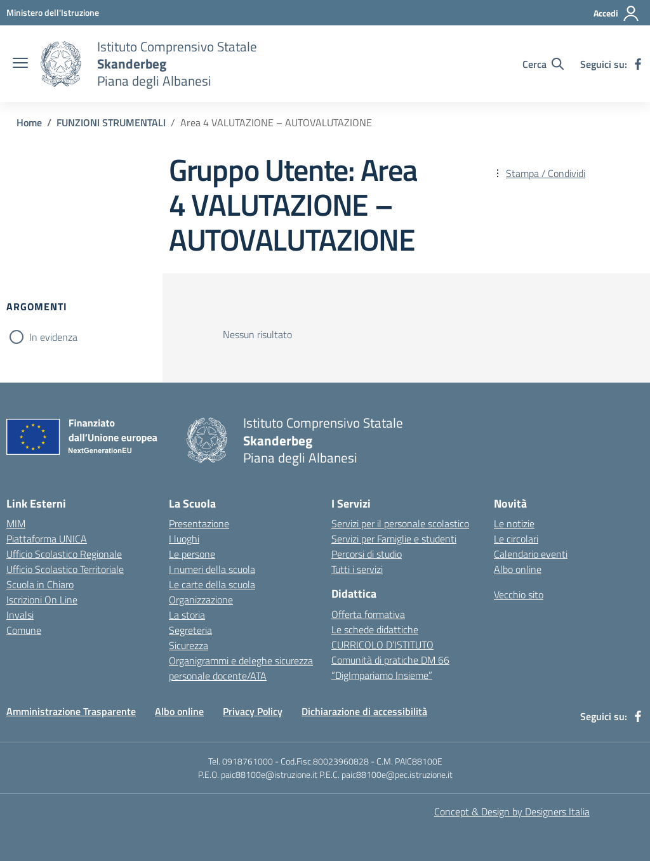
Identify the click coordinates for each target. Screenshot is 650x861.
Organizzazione (201, 599)
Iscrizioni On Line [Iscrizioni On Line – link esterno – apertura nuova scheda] (41, 599)
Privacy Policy (252, 711)
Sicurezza (188, 645)
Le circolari (516, 538)
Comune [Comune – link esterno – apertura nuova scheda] (23, 630)
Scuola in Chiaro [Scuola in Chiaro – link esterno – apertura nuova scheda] (40, 584)
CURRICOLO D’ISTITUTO (382, 644)
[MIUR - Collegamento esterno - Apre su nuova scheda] (52, 12)
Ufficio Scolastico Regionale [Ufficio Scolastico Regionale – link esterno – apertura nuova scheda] (64, 554)
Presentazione (199, 523)
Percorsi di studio (366, 554)
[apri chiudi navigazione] (20, 64)
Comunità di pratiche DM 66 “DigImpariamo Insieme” (390, 667)
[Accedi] (617, 13)
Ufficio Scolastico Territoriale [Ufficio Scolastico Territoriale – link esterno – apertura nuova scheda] (65, 569)
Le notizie (514, 523)
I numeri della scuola (212, 569)
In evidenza (53, 337)
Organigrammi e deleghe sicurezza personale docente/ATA (241, 668)
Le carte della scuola (212, 584)
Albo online (517, 569)
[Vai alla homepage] (61, 64)
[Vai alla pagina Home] (29, 122)
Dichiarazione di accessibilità (364, 711)
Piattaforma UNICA (46, 538)
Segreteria (190, 630)
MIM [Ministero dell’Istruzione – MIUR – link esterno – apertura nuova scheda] (15, 523)
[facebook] (638, 64)
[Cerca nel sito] (543, 64)
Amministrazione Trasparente (71, 711)
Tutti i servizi (357, 569)
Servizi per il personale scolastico (400, 523)
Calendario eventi (530, 554)
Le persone (192, 554)
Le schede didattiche (374, 629)
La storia (187, 614)
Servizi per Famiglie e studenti (393, 538)
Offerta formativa (368, 614)
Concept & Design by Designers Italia (512, 811)
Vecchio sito (518, 594)
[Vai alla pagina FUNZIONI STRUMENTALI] (111, 122)
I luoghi (184, 538)
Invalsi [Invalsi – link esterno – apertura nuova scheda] (20, 614)
